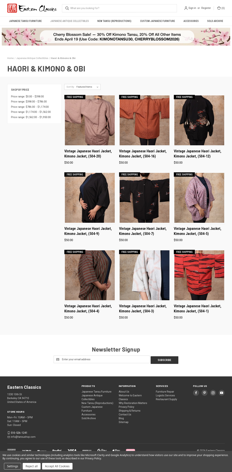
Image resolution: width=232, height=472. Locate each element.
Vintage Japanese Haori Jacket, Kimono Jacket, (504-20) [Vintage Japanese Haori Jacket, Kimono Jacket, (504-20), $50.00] (88, 153)
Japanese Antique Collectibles (69, 21)
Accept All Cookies (57, 466)
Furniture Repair (165, 390)
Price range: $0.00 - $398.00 (27, 96)
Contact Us (125, 413)
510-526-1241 (19, 432)
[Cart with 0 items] (221, 8)
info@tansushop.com (23, 436)
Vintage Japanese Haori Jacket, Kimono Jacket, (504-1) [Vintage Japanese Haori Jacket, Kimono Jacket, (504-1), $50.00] (197, 308)
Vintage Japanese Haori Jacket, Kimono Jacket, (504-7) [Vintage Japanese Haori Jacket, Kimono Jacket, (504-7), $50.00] (143, 231)
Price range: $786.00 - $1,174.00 (30, 106)
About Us (124, 390)
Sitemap (124, 421)
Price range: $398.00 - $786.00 (29, 101)
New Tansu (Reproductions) (114, 21)
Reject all (32, 466)
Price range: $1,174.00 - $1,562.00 (31, 112)
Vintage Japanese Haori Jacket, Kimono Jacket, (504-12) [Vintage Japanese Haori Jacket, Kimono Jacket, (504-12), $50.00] (197, 153)
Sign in (192, 8)
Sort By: (70, 86)
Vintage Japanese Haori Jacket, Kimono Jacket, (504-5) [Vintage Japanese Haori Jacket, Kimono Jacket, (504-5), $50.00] (197, 231)
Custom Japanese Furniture (157, 21)
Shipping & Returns (129, 410)
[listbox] (88, 87)
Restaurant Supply (166, 398)
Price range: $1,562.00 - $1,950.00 (31, 117)
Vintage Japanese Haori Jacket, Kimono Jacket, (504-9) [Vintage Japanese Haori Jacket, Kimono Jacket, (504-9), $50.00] (88, 231)
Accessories (191, 21)
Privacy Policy (126, 406)
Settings (12, 466)
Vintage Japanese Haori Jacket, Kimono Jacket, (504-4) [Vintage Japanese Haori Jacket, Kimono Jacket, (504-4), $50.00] (88, 308)
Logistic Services (165, 394)
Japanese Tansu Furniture (25, 21)
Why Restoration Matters (133, 402)
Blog (121, 417)
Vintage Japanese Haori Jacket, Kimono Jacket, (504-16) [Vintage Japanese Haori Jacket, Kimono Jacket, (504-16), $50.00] (143, 153)
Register (206, 8)
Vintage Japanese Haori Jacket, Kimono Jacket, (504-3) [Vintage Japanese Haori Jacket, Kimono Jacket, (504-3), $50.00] (143, 308)
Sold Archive (215, 21)
